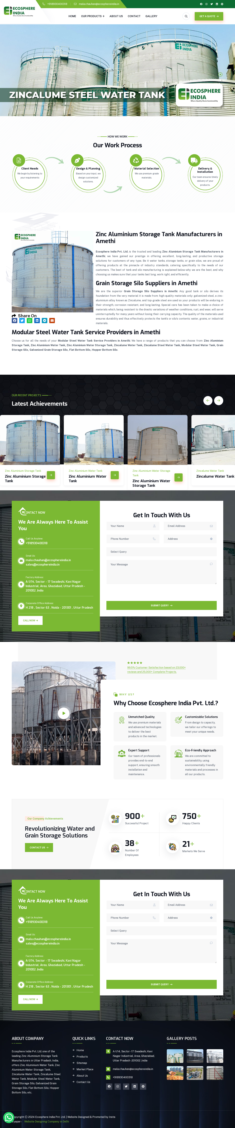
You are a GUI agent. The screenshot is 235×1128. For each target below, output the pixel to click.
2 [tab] (220, 80)
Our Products (91, 16)
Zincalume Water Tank (215, 476)
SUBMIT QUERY (161, 605)
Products (82, 1056)
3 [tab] (220, 85)
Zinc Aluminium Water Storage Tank (151, 483)
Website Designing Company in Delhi (46, 1121)
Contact (134, 16)
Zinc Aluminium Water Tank (87, 478)
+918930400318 (57, 4)
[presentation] (131, 594)
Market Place (85, 1069)
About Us (116, 16)
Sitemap (82, 1063)
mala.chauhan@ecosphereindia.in (99, 4)
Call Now (30, 620)
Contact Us (39, 847)
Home (72, 16)
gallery (151, 16)
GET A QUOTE (209, 16)
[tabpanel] (117, 70)
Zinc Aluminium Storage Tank (25, 478)
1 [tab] (220, 74)
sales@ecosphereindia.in (43, 565)
